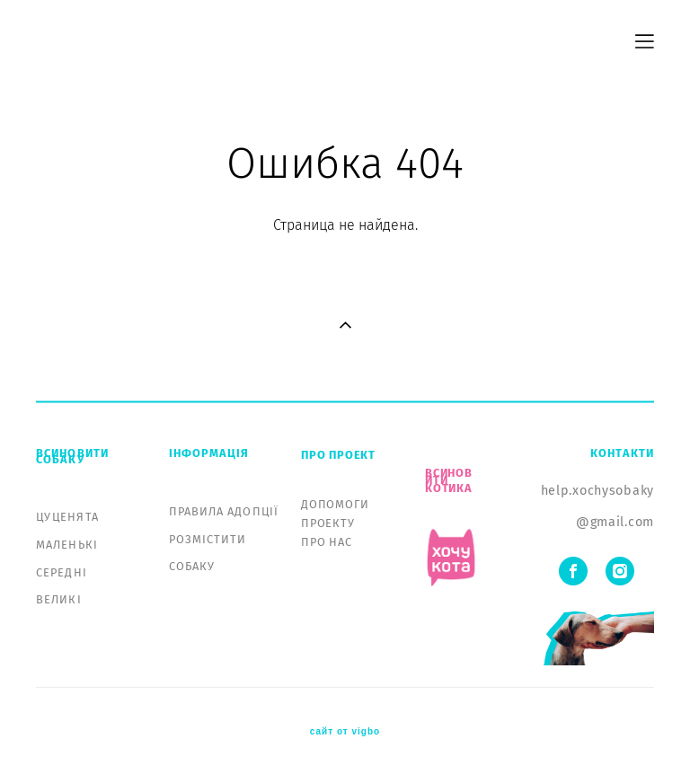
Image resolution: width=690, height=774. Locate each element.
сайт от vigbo (345, 731)
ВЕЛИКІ (59, 599)
